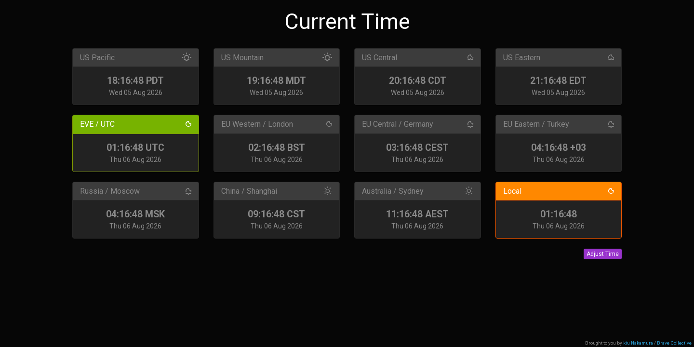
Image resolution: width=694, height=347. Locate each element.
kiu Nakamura (638, 343)
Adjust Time (603, 254)
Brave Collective (674, 343)
